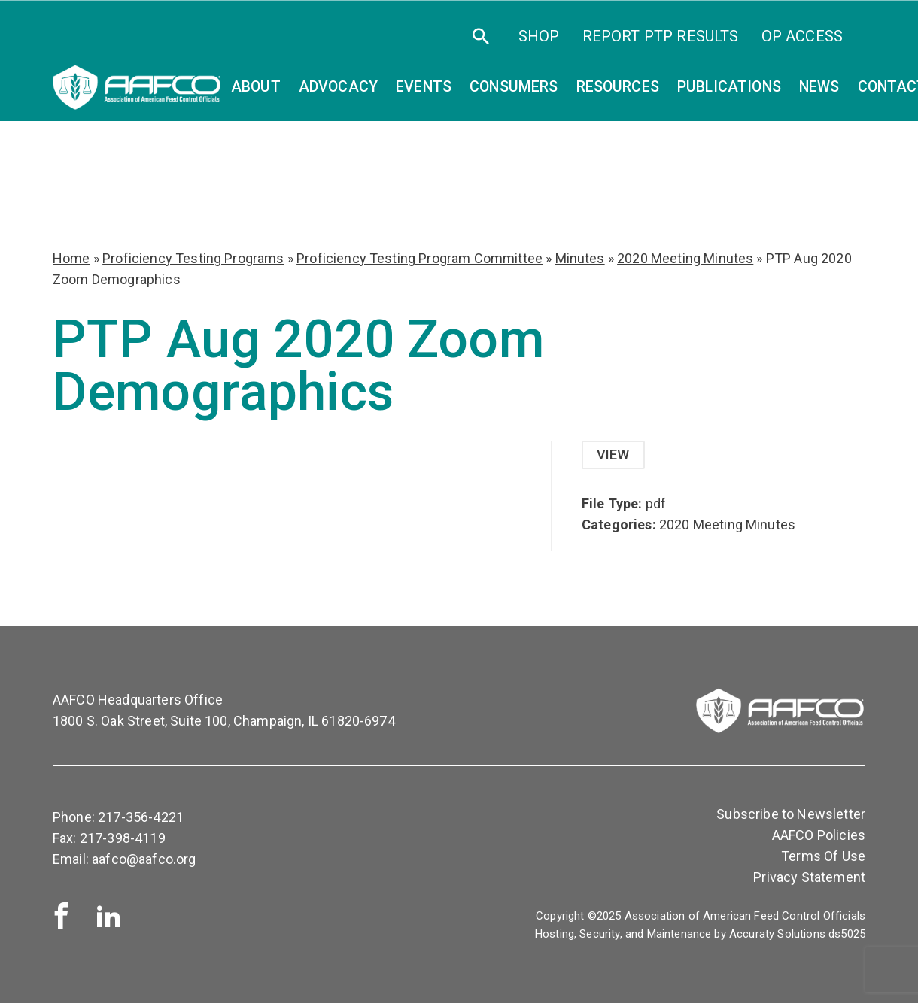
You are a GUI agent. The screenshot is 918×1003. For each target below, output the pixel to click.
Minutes (580, 258)
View (613, 454)
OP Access (802, 36)
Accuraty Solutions (777, 934)
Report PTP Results (660, 36)
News (819, 86)
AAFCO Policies (818, 835)
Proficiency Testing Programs (193, 258)
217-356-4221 (141, 817)
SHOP (539, 36)
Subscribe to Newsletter (790, 814)
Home (71, 258)
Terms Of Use (823, 856)
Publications (729, 86)
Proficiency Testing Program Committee (419, 258)
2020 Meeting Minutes (685, 258)
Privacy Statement (809, 877)
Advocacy (338, 86)
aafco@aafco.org (144, 859)
